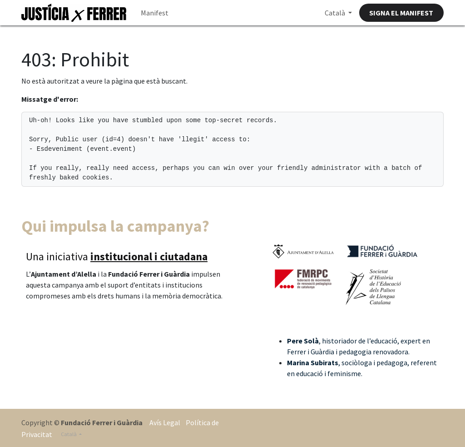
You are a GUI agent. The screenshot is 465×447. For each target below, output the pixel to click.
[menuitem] (154, 13)
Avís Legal (164, 422)
